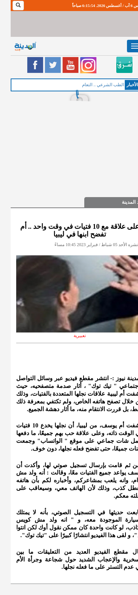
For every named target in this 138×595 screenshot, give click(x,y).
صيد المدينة (122, 202)
